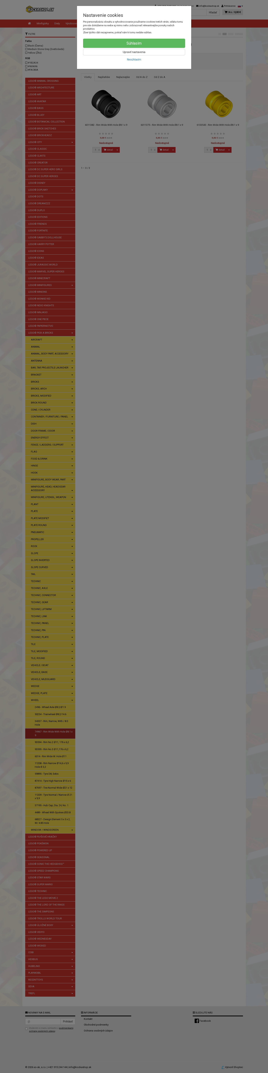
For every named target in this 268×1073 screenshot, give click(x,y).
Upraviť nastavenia (134, 52)
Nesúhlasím (134, 59)
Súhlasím (134, 43)
